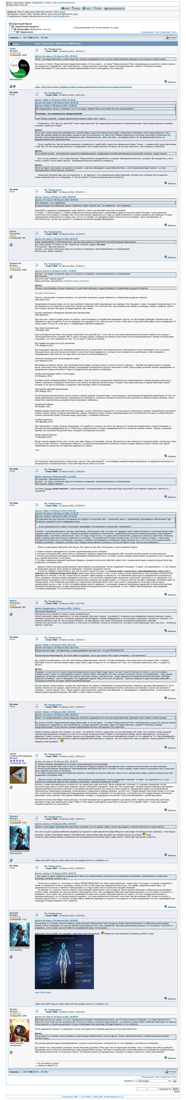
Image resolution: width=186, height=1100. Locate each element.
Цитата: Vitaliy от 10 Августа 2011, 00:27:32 (55, 645)
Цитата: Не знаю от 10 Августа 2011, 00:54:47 (56, 239)
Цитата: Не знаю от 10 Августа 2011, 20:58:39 (56, 920)
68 (42, 38)
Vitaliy (13, 48)
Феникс (13, 1009)
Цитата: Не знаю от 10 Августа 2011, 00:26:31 (56, 56)
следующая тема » (168, 32)
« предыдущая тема (149, 32)
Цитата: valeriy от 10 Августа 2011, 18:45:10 (55, 824)
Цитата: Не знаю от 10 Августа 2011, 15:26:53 (56, 761)
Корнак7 (46, 29)
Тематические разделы (27, 26)
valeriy (13, 754)
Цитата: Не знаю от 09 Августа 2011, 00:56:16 (56, 103)
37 (27, 38)
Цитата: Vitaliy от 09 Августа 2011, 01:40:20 (55, 100)
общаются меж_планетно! (76, 281)
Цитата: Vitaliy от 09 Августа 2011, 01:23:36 (56, 516)
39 (34, 38)
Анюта (13, 231)
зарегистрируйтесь (66, 3)
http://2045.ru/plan (43, 992)
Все (46, 38)
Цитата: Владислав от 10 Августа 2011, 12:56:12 (57, 608)
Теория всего (26, 32)
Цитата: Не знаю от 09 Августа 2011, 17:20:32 (56, 514)
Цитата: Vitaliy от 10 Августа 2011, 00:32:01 (55, 712)
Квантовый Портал (22, 24)
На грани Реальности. (45, 293)
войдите (49, 3)
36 (24, 38)
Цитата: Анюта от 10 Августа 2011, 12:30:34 (55, 271)
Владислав (15, 263)
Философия (23, 29)
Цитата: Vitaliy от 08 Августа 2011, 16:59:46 (56, 106)
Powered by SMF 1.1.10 (73, 1097)
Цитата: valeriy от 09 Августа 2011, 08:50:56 (55, 197)
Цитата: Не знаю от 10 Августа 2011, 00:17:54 (56, 647)
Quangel (14, 816)
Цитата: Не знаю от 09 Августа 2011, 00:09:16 (56, 200)
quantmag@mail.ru (61, 16)
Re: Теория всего (53, 49)
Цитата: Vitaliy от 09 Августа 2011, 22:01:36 (55, 511)
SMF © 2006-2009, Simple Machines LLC (105, 1097)
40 (37, 38)
